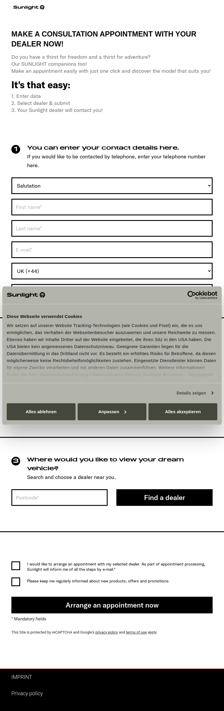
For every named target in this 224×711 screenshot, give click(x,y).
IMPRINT (21, 677)
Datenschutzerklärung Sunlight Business (137, 374)
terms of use (136, 632)
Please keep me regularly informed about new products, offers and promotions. (98, 581)
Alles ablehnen (41, 411)
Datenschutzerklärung (64, 374)
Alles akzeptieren (183, 411)
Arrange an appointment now (112, 605)
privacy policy (106, 632)
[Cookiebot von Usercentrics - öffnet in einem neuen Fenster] (191, 295)
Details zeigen (191, 392)
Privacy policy (27, 693)
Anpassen (112, 411)
